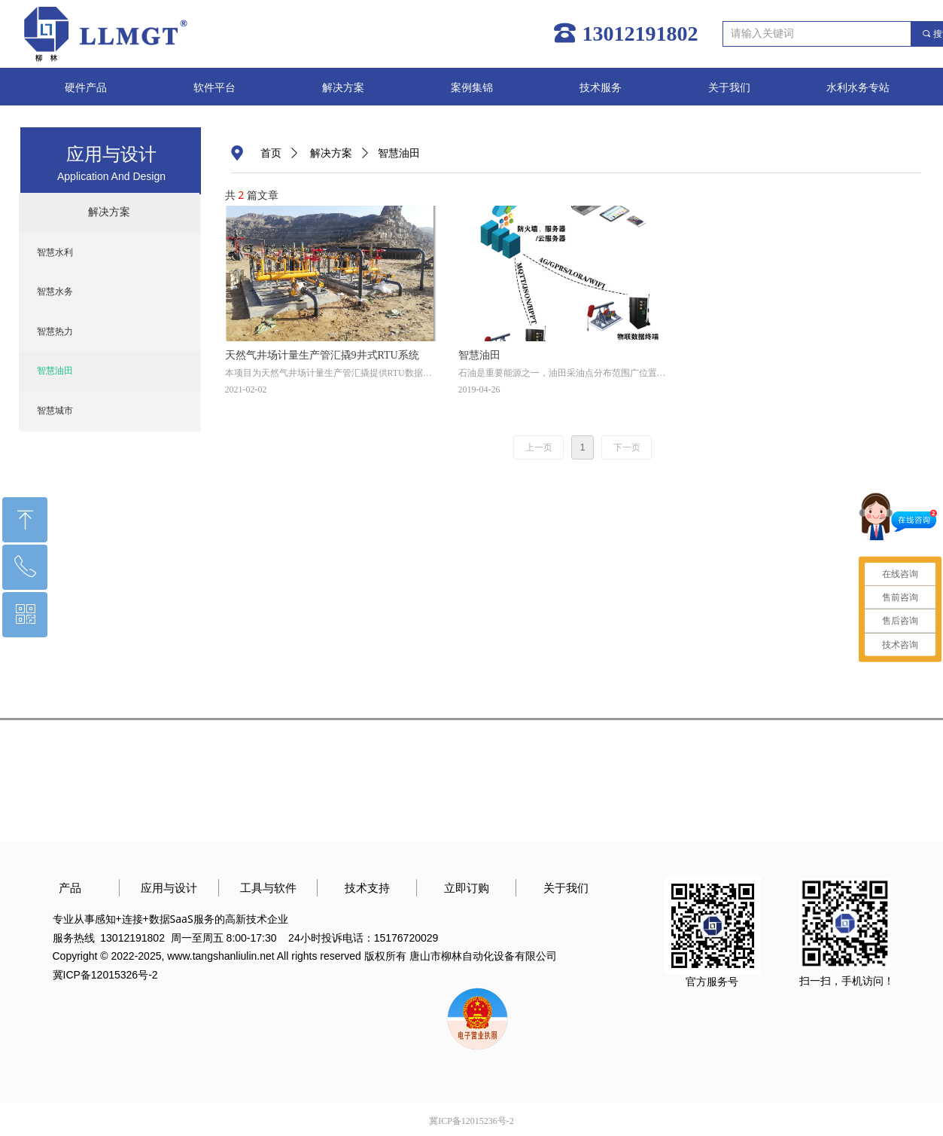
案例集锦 (472, 87)
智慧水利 (55, 252)
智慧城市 (55, 410)
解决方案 (343, 87)
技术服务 (600, 87)
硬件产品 (86, 87)
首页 (270, 153)
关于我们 (729, 87)
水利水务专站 (858, 87)
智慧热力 (55, 331)
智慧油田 (55, 370)
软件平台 (214, 87)
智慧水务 (55, 291)
